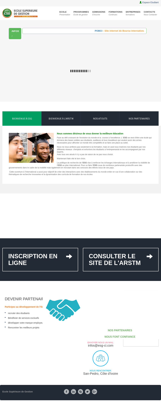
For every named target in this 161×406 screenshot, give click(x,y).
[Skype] (80, 392)
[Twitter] (87, 392)
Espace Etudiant (150, 2)
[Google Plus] (94, 392)
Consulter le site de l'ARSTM (121, 257)
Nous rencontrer (101, 358)
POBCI (100, 30)
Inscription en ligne (40, 257)
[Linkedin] (73, 392)
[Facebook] (66, 392)
